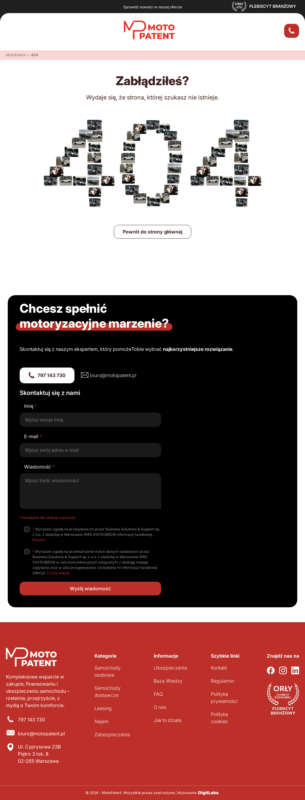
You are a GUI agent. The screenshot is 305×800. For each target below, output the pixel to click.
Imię (30, 406)
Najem (101, 721)
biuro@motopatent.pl (113, 375)
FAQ (158, 694)
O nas (160, 707)
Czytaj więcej (58, 573)
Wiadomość (39, 467)
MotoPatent (16, 55)
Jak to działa (167, 720)
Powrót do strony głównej (152, 232)
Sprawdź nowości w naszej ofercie (152, 7)
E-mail (33, 436)
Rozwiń (38, 540)
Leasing (103, 708)
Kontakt (219, 668)
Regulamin (222, 681)
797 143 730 (52, 375)
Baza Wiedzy (168, 681)
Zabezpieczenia (112, 734)
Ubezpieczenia (170, 668)
